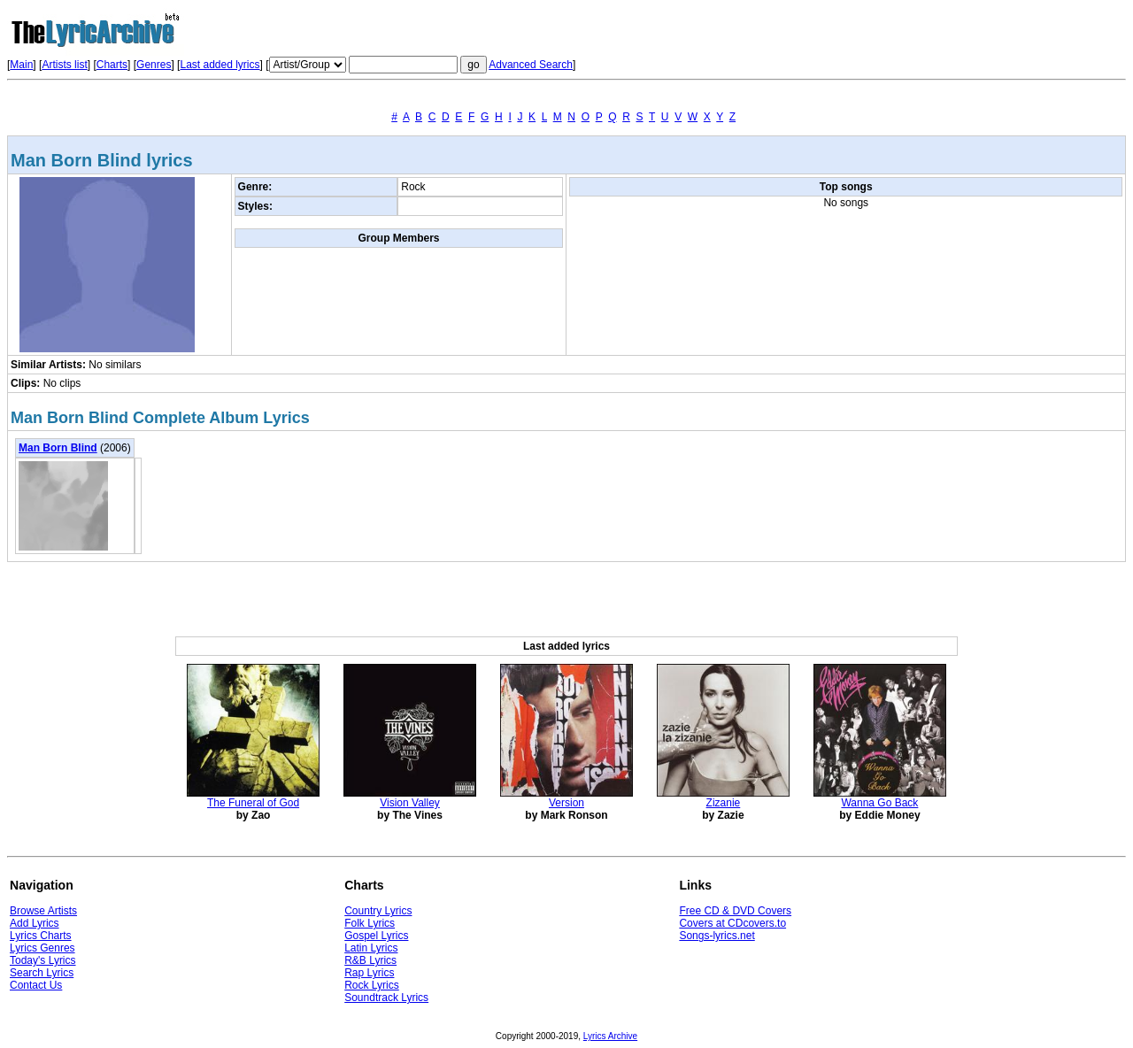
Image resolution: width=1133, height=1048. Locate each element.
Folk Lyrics (369, 923)
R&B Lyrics (370, 960)
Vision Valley (410, 803)
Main (21, 64)
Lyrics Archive (610, 1036)
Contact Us (36, 985)
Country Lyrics (378, 911)
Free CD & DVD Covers (735, 911)
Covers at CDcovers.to (732, 923)
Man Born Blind (58, 448)
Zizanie (723, 803)
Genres (153, 64)
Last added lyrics (219, 64)
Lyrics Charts (41, 935)
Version (566, 803)
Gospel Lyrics (376, 935)
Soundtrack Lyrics (386, 997)
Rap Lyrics (369, 973)
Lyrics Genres (42, 948)
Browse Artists (43, 911)
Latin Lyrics (370, 948)
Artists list (64, 64)
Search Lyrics (41, 973)
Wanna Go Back (879, 803)
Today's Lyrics (43, 960)
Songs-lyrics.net (716, 935)
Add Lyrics (34, 923)
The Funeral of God (253, 803)
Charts (111, 64)
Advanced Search (531, 64)
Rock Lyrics (371, 985)
